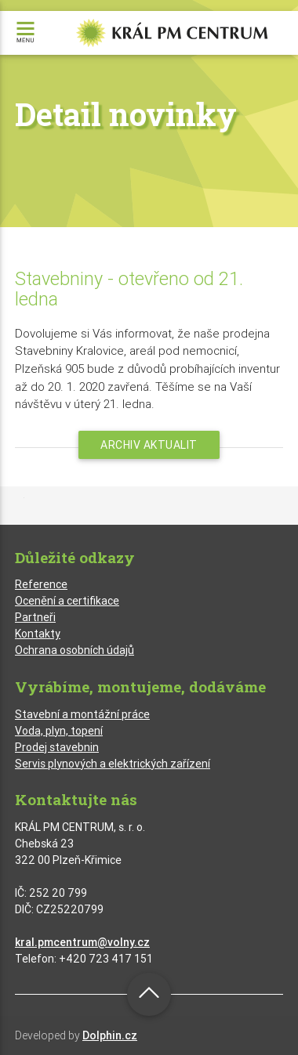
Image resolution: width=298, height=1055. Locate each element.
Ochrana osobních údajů (74, 650)
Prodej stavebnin (57, 747)
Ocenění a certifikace (67, 601)
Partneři (35, 617)
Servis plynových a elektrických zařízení (112, 764)
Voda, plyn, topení (59, 731)
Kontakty (37, 634)
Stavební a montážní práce (82, 714)
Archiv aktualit (149, 445)
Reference (41, 584)
